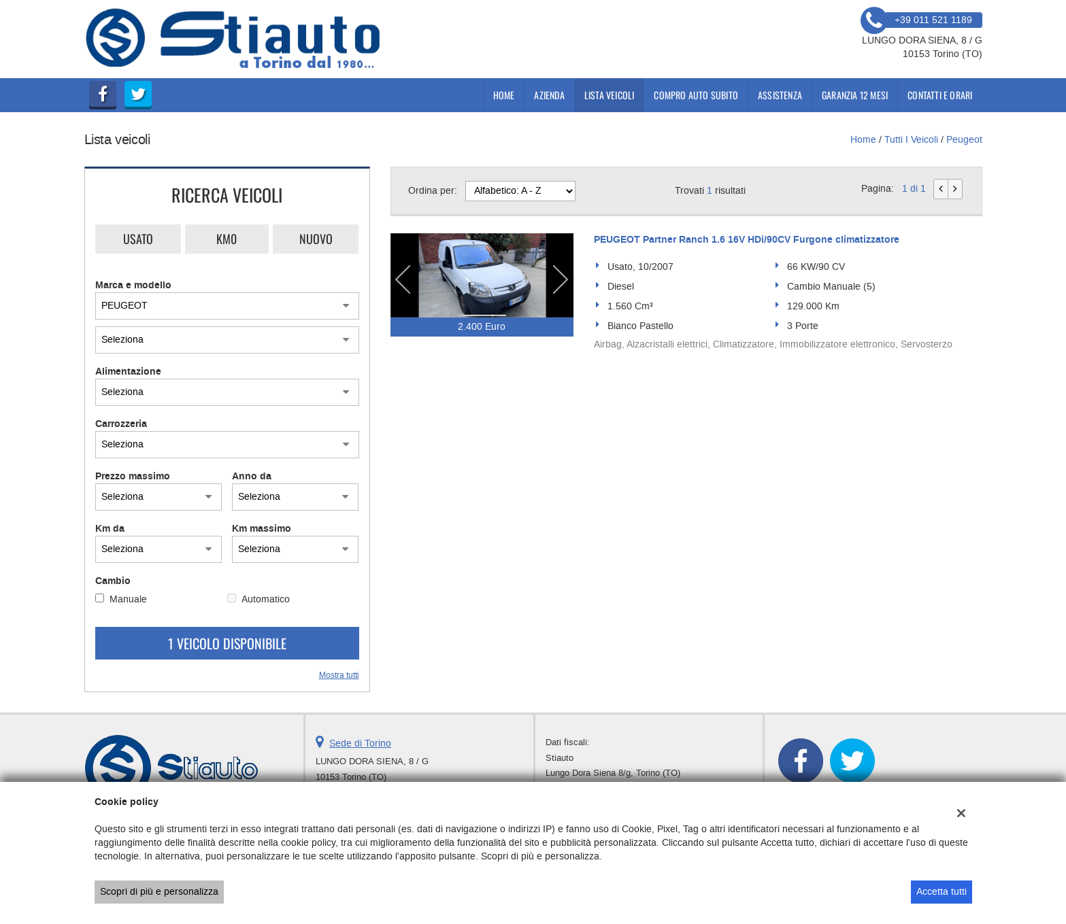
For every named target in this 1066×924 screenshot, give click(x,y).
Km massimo (261, 529)
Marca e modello (133, 285)
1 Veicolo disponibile (227, 643)
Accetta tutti (941, 891)
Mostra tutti (339, 675)
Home (504, 95)
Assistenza (780, 95)
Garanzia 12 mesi (855, 95)
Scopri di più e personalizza (159, 891)
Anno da (251, 476)
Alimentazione (128, 372)
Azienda (549, 95)
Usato (138, 238)
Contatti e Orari (939, 95)
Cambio (113, 581)
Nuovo (316, 238)
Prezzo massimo (132, 476)
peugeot (964, 139)
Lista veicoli (609, 95)
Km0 (226, 238)
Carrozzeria (121, 424)
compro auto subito (696, 95)
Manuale (128, 599)
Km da (109, 529)
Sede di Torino (360, 743)
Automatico (266, 599)
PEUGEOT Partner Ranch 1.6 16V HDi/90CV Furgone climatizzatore (746, 240)
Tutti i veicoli (911, 139)
